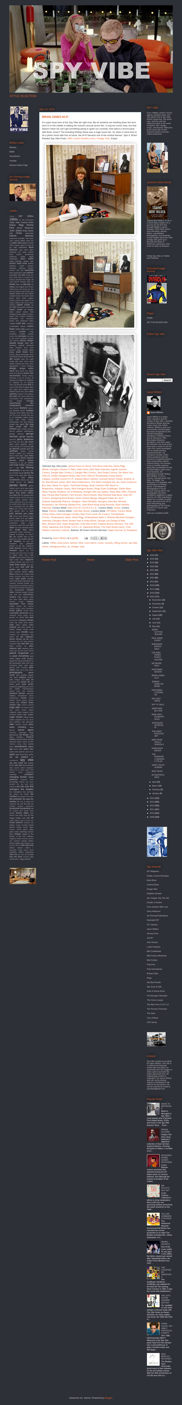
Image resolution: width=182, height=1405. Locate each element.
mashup (30, 579)
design (13, 368)
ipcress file (28, 473)
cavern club (28, 312)
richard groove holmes (24, 700)
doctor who (28, 373)
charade (13, 314)
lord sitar (19, 553)
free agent (20, 424)
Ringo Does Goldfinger (106, 488)
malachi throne (15, 562)
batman (30, 273)
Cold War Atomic (81, 511)
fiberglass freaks (15, 413)
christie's (30, 316)
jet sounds (13, 504)
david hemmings (22, 354)
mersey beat (29, 588)
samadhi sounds (21, 724)
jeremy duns (27, 500)
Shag (149, 978)
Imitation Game (62, 488)
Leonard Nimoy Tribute (110, 479)
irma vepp (19, 475)
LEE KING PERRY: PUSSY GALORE (157, 656)
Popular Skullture (57, 491)
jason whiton (27, 493)
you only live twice (21, 855)
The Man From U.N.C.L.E (158, 1004)
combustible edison (18, 326)
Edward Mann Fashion (86, 479)
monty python (16, 610)
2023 (152, 566)
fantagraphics (15, 405)
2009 (152, 817)
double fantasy (27, 376)
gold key (30, 449)
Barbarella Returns (60, 501)
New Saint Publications (78, 482)
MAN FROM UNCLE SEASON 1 (158, 742)
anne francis (16, 254)
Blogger (108, 1398)
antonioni (13, 257)
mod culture (90, 543)
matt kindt (26, 581)
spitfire (31, 754)
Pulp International (154, 969)
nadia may (13, 622)
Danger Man (152, 889)
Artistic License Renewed (158, 876)
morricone (23, 613)
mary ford (25, 576)
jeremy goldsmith (15, 502)
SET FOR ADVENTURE (157, 322)
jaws (11, 495)
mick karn (18, 594)
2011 (152, 809)
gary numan (22, 429)
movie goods (23, 615)
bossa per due (28, 289)
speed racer (29, 752)
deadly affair (14, 361)
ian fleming (27, 467)
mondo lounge (15, 608)
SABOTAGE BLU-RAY (157, 709)
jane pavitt (23, 490)
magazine (29, 559)
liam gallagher (26, 544)
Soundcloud (15, 156)
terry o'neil (29, 784)
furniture (13, 429)
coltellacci (30, 323)
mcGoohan (23, 585)
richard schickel (27, 705)
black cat (30, 282)
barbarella (29, 270)
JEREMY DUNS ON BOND (157, 684)
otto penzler (28, 641)
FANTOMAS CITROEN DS (157, 692)
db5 (11, 359)
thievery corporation (25, 806)
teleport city (23, 782)
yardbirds (13, 852)
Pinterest (154, 258)
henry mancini (27, 458)
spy (11, 757)
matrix (12, 581)
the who (27, 804)
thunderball (14, 808)
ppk (32, 682)
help (18, 458)
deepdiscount (19, 364)
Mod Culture (152, 960)
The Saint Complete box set (105, 482)
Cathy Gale (15, 222)
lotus (21, 555)
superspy (13, 774)
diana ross (24, 371)
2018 (152, 585)
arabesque (14, 259)
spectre (21, 752)
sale (12, 724)
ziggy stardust (25, 859)
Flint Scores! (75, 495)
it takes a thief (21, 476)
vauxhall (24, 825)
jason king (15, 493)
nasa (12, 625)
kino (25, 530)
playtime (30, 677)
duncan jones (22, 385)
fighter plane (25, 413)
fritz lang (29, 424)
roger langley (28, 714)
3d (20, 220)
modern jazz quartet (24, 606)
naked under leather (25, 622)
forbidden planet (21, 417)
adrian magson (15, 245)
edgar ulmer (17, 389)
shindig (30, 739)
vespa (19, 827)
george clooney (17, 434)
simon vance (22, 742)
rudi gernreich (27, 722)
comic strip (20, 329)
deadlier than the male (23, 359)
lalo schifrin (18, 537)
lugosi (12, 560)
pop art (29, 679)
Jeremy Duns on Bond (79, 466)
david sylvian (18, 357)
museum (23, 620)
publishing (21, 687)
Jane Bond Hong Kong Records (98, 504)
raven (18, 691)
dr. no (23, 382)
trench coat (14, 815)
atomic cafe (28, 261)
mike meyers (22, 597)
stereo (45, 546)
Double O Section (154, 902)
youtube (26, 857)
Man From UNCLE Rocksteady (91, 475)
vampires (27, 822)
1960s (53, 543)
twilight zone (21, 818)
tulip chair (23, 815)
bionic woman (20, 282)
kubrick (12, 534)
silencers (13, 742)
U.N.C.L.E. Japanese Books (86, 527)
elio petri (13, 396)
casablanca (29, 307)
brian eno (29, 291)
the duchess (28, 792)
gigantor (24, 444)
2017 (152, 589)
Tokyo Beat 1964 (118, 491)
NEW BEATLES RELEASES (166, 1356)
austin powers (26, 266)
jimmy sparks (22, 504)
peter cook (23, 665)
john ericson (19, 509)
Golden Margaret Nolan (63, 475)
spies (12, 754)
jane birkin (29, 488)
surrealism (28, 774)
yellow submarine (25, 852)
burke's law (20, 300)
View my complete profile (157, 513)
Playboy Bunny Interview (110, 523)
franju (31, 417)
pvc (11, 689)
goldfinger (14, 451)
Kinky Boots (28, 231)
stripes (12, 770)
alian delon (23, 250)
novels (24, 632)
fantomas (29, 405)
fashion (74, 543)
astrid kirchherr (16, 261)
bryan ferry (15, 298)
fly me (12, 417)
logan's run (23, 550)
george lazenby (26, 436)
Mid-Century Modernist (156, 956)
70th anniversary (27, 220)
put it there (29, 687)
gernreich (13, 439)
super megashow (25, 772)
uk (68, 546)
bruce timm (28, 296)
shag (31, 735)
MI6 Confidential (154, 951)
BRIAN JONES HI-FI (158, 676)
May (154, 626)
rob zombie (25, 707)
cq (28, 336)
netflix (31, 625)
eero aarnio (25, 391)
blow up (19, 284)
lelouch (30, 539)
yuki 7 (17, 859)
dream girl (13, 385)
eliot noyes (22, 396)
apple (31, 257)
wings (20, 850)
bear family (13, 277)
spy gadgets (21, 757)
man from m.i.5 (27, 562)
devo (17, 371)
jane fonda (14, 490)
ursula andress (16, 822)
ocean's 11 (14, 634)
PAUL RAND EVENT (157, 639)
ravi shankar (27, 691)
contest (22, 331)
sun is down (19, 770)
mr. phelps (20, 617)
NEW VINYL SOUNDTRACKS (158, 716)
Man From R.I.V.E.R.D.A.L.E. (82, 507)
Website (13, 147)
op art (26, 639)
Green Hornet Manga (86, 498)
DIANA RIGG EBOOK (157, 749)
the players (22, 796)
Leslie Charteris (153, 947)
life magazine (27, 546)
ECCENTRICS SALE (158, 776)
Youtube (13, 161)
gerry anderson (25, 439)
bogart (21, 287)
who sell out (16, 845)
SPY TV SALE (158, 704)
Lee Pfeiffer (16, 233)
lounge (12, 557)
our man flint (23, 643)
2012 (152, 805)
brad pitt (13, 291)
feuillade (29, 410)
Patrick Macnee (21, 235)
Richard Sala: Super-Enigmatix (63, 523)
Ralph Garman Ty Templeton (122, 530)
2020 (152, 578)
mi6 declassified (17, 590)
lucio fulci (30, 557)
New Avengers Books (82, 488)
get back (20, 442)
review (23, 698)
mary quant (20, 578)
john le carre (27, 511)
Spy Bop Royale (154, 982)
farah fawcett (14, 408)
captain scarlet (23, 305)
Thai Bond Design (79, 485)
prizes (30, 684)
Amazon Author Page (19, 165)
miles (15, 599)
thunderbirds (25, 808)
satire (31, 724)
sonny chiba (22, 744)
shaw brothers (16, 737)
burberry (12, 300)
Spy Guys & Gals (154, 987)
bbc (23, 275)
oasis (31, 632)
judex (31, 518)
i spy (16, 468)
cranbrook (23, 338)
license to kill (15, 546)
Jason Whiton (156, 412)
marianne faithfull (20, 572)
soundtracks (20, 746)
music (101, 543)
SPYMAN (111, 511)
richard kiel (14, 702)
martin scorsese (15, 576)
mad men (19, 560)
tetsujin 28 (13, 787)
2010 (152, 813)
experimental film (21, 403)
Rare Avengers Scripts (68, 514)
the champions (16, 792)
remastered (22, 696)
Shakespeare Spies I (95, 517)
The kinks (29, 238)
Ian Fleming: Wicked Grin (68, 504)
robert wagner (22, 712)
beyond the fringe (23, 280)
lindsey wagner (27, 548)
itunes (23, 480)
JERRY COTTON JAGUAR (157, 632)
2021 (152, 574)
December (157, 600)
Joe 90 (150, 938)
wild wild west (27, 845)
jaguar (30, 482)
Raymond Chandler (17, 238)
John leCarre (152, 942)
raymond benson (17, 693)
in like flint (25, 470)
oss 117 (20, 641)
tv (29, 815)
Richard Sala (152, 973)
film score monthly (19, 415)
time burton (24, 811)
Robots (52, 511)
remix (31, 696)
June (154, 623)
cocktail (12, 323)
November (157, 604)
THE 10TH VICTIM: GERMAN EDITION (165, 1299)
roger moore (16, 717)
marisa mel (18, 574)
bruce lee (20, 296)
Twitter (166, 256)
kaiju (23, 523)
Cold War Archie (88, 523)
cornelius (13, 334)
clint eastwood (21, 321)
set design (23, 735)
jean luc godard (23, 495)
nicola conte (28, 629)
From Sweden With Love (157, 907)
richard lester (27, 702)
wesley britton (27, 841)
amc (19, 252)
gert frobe (13, 442)
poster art (25, 682)
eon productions (26, 398)
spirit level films (22, 754)
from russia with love (21, 426)
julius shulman (15, 521)
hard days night (21, 456)
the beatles (27, 789)
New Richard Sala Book (110, 495)
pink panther (21, 675)
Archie (117, 507)
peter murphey (21, 667)
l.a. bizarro (29, 534)
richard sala (15, 705)
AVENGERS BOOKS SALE (157, 646)
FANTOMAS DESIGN (157, 670)
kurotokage (20, 534)
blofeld (12, 284)
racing (12, 691)
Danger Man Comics (85, 472)
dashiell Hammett (25, 345)
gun (24, 453)
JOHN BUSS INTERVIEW (157, 725)
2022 (152, 570)
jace (28, 480)
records (109, 543)
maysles (16, 585)
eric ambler (16, 401)
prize (24, 684)
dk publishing (18, 373)
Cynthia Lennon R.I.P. (63, 479)
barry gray (13, 273)
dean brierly (24, 361)
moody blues (28, 610)
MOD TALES (157, 771)
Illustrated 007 (153, 920)
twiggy (12, 818)
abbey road (25, 241)
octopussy (25, 634)
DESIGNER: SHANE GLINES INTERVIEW (166, 1158)
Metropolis (29, 233)
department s (15, 366)
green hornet (27, 451)
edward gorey (28, 389)
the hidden (24, 794)
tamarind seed (27, 779)
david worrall (28, 357)
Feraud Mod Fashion (57, 495)
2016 (152, 593)
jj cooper (30, 504)
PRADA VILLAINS (165, 1131)
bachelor (13, 268)
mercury (21, 588)
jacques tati (21, 482)
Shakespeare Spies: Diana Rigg (67, 517)
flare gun (30, 415)
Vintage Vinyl (103, 138)
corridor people (26, 334)
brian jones (63, 543)
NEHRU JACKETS (165, 1243)
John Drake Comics (107, 472)
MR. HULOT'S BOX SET (165, 1188)
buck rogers (27, 298)
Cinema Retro (27, 222)
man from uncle (18, 564)
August (155, 615)
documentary (15, 375)
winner (26, 850)
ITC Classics (152, 925)
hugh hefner (19, 465)
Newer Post (49, 559)
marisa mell (28, 574)
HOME (150, 318)
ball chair (19, 270)
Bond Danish (90, 495)
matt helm (18, 581)
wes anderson (15, 841)
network (13, 627)
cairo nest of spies (27, 303)
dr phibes (20, 380)
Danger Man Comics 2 (62, 472)
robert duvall (20, 710)
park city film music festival (23, 651)
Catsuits (65, 530)
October (156, 607)
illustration (15, 470)
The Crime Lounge (155, 1000)
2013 (152, 802)
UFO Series (152, 1022)
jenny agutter (15, 500)
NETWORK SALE (157, 664)
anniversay (29, 254)
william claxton (16, 848)
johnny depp (17, 516)
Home (90, 559)
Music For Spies (61, 485)
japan (31, 490)
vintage (74, 546)
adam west (16, 243)
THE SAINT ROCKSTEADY (158, 733)
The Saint (151, 1013)
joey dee (25, 506)
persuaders (16, 663)
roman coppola (15, 720)
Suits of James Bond (156, 991)
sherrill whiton (21, 739)
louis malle (29, 555)
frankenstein (14, 422)
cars (15, 307)
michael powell (21, 592)
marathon (25, 569)
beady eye (29, 275)
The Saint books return (113, 527)
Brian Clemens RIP (99, 485)
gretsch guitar (15, 453)
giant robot (14, 444)
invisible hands (17, 473)
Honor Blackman (25, 228)
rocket (19, 714)
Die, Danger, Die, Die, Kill (158, 898)
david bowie (22, 352)
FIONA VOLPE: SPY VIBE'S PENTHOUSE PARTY (167, 1328)
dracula (30, 382)
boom (27, 287)
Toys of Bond (152, 1018)
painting (25, 648)
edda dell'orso (19, 387)
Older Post (131, 559)
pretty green (15, 684)
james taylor (20, 488)
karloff (19, 525)
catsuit (18, 312)
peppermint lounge (16, 661)
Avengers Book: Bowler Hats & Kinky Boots (74, 520)
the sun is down (23, 802)
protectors (13, 687)
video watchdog (21, 832)
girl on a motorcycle (24, 446)
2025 (152, 559)
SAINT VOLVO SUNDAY (158, 766)
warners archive (27, 839)
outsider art (21, 646)
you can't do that (24, 854)
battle (19, 275)
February (156, 789)
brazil (23, 291)
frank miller (14, 420)
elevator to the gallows (25, 394)
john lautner (15, 511)
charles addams (21, 314)
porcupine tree (15, 682)
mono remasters (27, 608)
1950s (30, 216)
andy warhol (28, 252)
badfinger (22, 268)
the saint (26, 799)
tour (31, 813)
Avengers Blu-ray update (95, 491)
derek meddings (27, 366)
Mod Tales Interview (100, 469)
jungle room (24, 521)
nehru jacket (21, 625)
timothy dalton (22, 813)
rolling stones (120, 543)
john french (28, 509)
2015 (152, 596)
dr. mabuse (14, 382)
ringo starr (15, 707)
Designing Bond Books (62, 498)
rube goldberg (15, 722)
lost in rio (26, 553)
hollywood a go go (18, 463)
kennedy (25, 527)
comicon (12, 332)
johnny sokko (15, 518)
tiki (32, 808)
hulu (11, 468)
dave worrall (22, 350)
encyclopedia (14, 398)
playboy (22, 677)
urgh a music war (26, 820)
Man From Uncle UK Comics (95, 514)
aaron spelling (15, 241)
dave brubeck (16, 348)
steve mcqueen (27, 768)
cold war (20, 323)
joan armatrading (16, 506)
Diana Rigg (17, 225)
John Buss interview (102, 466)
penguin (30, 658)
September (157, 611)
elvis (28, 396)
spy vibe (133, 543)
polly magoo (15, 680)
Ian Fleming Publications (157, 916)
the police (30, 796)
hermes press (17, 460)
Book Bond (151, 880)
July (154, 619)
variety (18, 825)
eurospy (29, 401)
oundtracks (13, 644)
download (13, 378)
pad (19, 648)
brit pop (24, 293)
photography (16, 672)
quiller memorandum (24, 689)
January (156, 793)
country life (13, 336)
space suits (14, 752)
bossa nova (18, 289)
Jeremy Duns (152, 933)
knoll (20, 532)
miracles (12, 601)
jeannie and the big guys (24, 497)
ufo (28, 818)
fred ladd (23, 422)
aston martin (26, 259)
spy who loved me (18, 763)
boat (17, 287)
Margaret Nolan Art (107, 498)
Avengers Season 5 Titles (63, 469)
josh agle (24, 518)
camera (12, 305)
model (12, 606)
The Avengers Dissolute (157, 996)
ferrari (22, 410)
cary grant (21, 307)
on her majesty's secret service (21, 638)
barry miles (22, 273)
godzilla (23, 449)
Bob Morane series (55, 482)
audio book (22, 263)
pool (23, 680)
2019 (152, 581)
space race (28, 749)
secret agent (25, 729)
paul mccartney (21, 655)
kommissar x (28, 532)
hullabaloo (29, 465)
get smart (29, 442)
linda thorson (15, 548)
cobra (31, 321)
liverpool (13, 550)
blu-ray (26, 284)
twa (32, 815)
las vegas (18, 539)
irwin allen (28, 475)
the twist (20, 804)
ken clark (18, 527)
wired (31, 850)
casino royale (16, 309)
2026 (152, 555)
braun (18, 291)
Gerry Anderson (154, 911)
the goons (14, 794)
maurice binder (23, 583)
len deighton (15, 541)
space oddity (18, 749)
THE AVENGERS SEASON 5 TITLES (158, 757)
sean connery (18, 727)
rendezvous (14, 698)
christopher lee (16, 318)
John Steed (16, 230)
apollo (22, 257)
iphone (12, 475)
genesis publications (25, 431)
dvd (29, 384)
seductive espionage (18, 732)
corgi (31, 332)
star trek (18, 765)
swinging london (58, 546)
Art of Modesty (74, 491)
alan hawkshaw (20, 247)
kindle (17, 530)
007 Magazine (153, 871)
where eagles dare (17, 843)
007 (21, 216)
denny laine (29, 364)
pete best (25, 663)
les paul (26, 541)
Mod (81, 543)
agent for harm (26, 245)
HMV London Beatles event (81, 138)
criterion (22, 340)
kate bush (25, 525)
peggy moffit (20, 658)
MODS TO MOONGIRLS (166, 1106)
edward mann (15, 391)
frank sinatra (27, 420)
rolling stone (28, 717)
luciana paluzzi (21, 557)
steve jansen (14, 768)
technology (14, 782)
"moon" (12, 216)
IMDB (12, 152)
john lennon (16, 513)
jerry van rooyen (27, 502)
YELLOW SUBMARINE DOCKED (166, 1216)
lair (11, 537)
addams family (27, 243)
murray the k (14, 620)
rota (23, 720)
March (155, 786)
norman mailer (15, 632)
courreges (22, 336)
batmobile (13, 275)
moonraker (14, 613)
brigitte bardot (15, 293)
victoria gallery (22, 829)
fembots (16, 410)
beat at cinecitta (24, 277)
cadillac (17, 303)
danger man (23, 343)
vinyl (82, 546)
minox (31, 599)
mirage (21, 601)
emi (32, 396)
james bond (18, 485)
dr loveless (27, 378)
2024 (152, 562)
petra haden (29, 670)
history (30, 460)
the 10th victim (23, 786)
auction (13, 263)
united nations (15, 820)
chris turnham (20, 316)
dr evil (19, 378)
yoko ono (13, 854)
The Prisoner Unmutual (157, 1009)
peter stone (20, 670)
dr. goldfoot (28, 380)
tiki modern (14, 811)
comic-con (29, 329)
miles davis (23, 599)
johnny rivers (28, 516)
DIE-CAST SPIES (156, 699)
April (154, 782)
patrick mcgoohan (19, 653)
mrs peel (29, 617)
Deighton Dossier (154, 893)
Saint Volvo (82, 469)
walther (19, 839)
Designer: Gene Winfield (84, 501)
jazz (15, 495)
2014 (152, 798)
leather (24, 539)
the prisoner (16, 799)
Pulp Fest (151, 964)
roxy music (29, 720)
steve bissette (28, 765)
